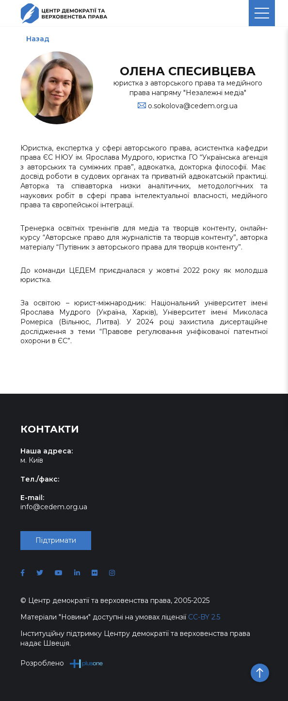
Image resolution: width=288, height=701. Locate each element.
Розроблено (61, 663)
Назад (37, 38)
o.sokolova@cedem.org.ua (193, 105)
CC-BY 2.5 (204, 617)
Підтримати (55, 540)
